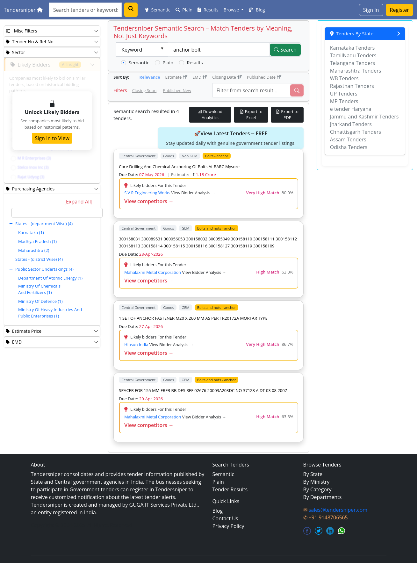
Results (208, 10)
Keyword (131, 49)
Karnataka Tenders (352, 47)
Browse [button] (232, 10)
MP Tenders (344, 101)
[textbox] (57, 212)
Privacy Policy (228, 526)
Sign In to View (52, 138)
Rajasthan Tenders (352, 85)
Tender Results (230, 489)
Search (285, 49)
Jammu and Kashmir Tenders (364, 116)
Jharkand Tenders (351, 124)
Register (399, 9)
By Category (317, 489)
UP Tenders (343, 93)
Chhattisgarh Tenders (355, 131)
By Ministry (316, 481)
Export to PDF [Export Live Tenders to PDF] (287, 114)
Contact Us (225, 518)
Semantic (157, 10)
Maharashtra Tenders (355, 70)
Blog (257, 10)
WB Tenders (344, 78)
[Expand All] (78, 201)
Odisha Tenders (348, 147)
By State (313, 474)
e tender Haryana (350, 108)
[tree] (57, 265)
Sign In (371, 9)
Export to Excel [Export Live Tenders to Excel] (251, 114)
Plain (184, 10)
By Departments (322, 497)
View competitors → (149, 201)
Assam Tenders (348, 139)
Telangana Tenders (352, 63)
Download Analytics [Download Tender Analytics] (210, 114)
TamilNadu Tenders (353, 55)
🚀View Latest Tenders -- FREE (231, 138)
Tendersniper (23, 9)
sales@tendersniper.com (338, 509)
